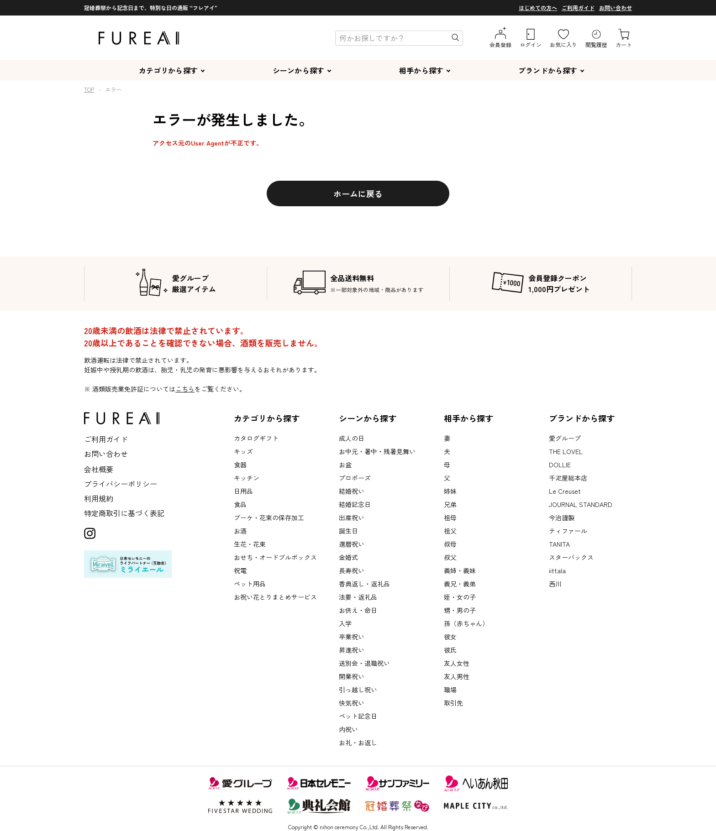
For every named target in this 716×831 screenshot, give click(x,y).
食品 (240, 504)
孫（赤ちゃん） (466, 623)
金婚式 (348, 557)
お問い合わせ (615, 7)
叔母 (450, 544)
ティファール (568, 530)
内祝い (348, 729)
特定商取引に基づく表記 (124, 512)
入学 (345, 623)
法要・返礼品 (358, 596)
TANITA (559, 544)
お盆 (345, 464)
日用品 (243, 491)
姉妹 (450, 491)
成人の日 (351, 438)
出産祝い (351, 517)
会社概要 (98, 469)
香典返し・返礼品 (364, 583)
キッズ (243, 451)
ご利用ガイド (578, 7)
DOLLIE (560, 464)
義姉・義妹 (460, 570)
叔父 (450, 557)
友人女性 (456, 663)
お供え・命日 (358, 610)
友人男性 (456, 676)
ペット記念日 (358, 716)
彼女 (450, 636)
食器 (240, 464)
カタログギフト (256, 438)
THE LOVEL (566, 451)
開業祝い (351, 676)
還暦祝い (351, 544)
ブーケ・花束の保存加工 (269, 517)
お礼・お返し (358, 742)
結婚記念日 (355, 504)
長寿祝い (351, 570)
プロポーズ (355, 477)
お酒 (240, 530)
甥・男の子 (460, 610)
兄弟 (450, 504)
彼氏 (450, 649)
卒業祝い (351, 636)
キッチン (246, 477)
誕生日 (348, 530)
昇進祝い (351, 649)
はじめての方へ (538, 7)
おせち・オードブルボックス (275, 557)
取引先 (453, 702)
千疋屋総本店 (568, 477)
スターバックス (571, 557)
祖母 (450, 517)
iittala (557, 570)
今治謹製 (561, 517)
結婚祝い (351, 491)
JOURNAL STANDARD (580, 504)
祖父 (450, 530)
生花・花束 (250, 544)
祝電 (240, 570)
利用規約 (98, 498)
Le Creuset (565, 491)
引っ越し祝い (358, 689)
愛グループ (565, 438)
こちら (185, 388)
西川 (555, 583)
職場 (450, 689)
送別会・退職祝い (364, 663)
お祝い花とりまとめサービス (275, 596)
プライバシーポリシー (120, 483)
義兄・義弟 (460, 583)
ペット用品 (250, 583)
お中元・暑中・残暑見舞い (377, 451)
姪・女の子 (460, 596)
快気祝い (351, 702)
